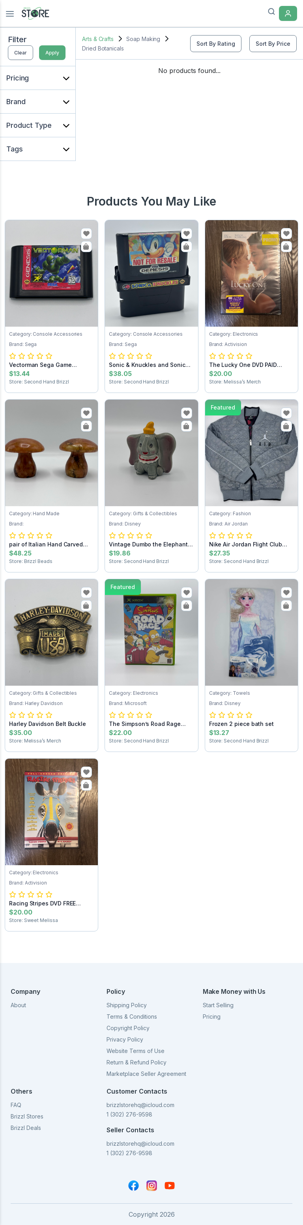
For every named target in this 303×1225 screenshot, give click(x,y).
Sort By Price (273, 43)
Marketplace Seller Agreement (146, 1073)
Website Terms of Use (136, 1050)
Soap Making (143, 39)
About (18, 1005)
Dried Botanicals (103, 48)
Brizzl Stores (27, 1116)
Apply (52, 53)
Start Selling (218, 1005)
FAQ (16, 1105)
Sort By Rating (215, 43)
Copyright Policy (128, 1028)
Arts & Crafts (98, 39)
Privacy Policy (125, 1039)
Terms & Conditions (132, 1016)
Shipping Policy (127, 1005)
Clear (20, 53)
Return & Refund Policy (136, 1062)
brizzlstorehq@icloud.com (140, 1105)
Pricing (212, 1016)
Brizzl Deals (26, 1127)
